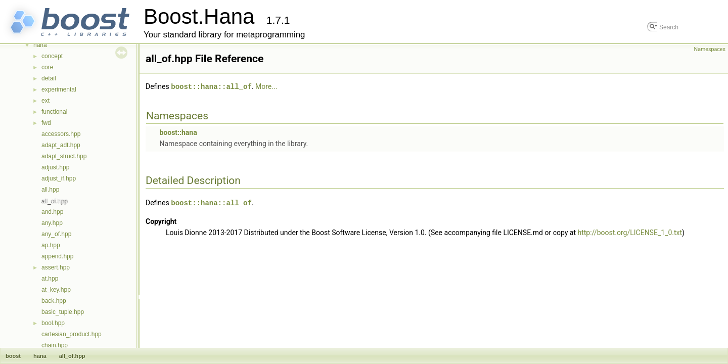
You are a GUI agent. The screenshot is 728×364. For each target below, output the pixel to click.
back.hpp (53, 300)
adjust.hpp (55, 167)
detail (48, 78)
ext (45, 100)
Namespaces (709, 49)
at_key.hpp (56, 289)
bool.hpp (53, 323)
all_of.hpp (54, 200)
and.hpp (52, 211)
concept (52, 56)
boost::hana (178, 132)
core (47, 67)
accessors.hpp (60, 134)
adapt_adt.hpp (60, 145)
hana (40, 45)
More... (266, 86)
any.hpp (52, 222)
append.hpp (57, 256)
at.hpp (49, 278)
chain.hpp (54, 345)
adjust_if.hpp (58, 178)
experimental (58, 89)
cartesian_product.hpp (71, 334)
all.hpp (50, 189)
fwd (46, 122)
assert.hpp (55, 267)
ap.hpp (50, 245)
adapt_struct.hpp (63, 156)
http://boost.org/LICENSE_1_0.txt (630, 232)
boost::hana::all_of (211, 86)
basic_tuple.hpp (62, 311)
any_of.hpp (56, 234)
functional (54, 111)
